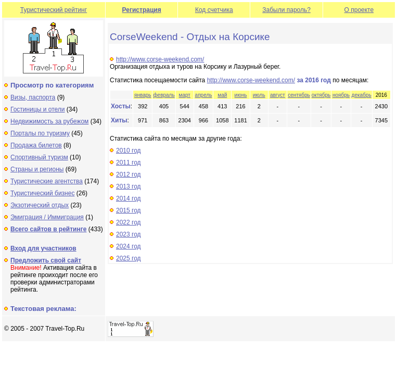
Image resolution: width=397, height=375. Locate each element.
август (277, 95)
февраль (163, 95)
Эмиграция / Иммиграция (47, 217)
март (184, 95)
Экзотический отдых (39, 205)
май (222, 95)
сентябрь (299, 95)
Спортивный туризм (39, 157)
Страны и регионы (37, 169)
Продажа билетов (36, 145)
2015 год (128, 210)
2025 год (128, 258)
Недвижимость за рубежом (49, 121)
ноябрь (341, 95)
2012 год (128, 174)
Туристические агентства (46, 181)
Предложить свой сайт (45, 260)
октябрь (321, 95)
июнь (241, 95)
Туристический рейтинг (53, 10)
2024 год (128, 246)
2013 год (128, 186)
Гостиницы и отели (37, 109)
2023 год (128, 234)
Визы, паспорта (32, 97)
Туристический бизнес (42, 193)
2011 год (128, 162)
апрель (203, 95)
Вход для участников (43, 248)
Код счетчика (214, 10)
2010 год (128, 150)
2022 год (128, 222)
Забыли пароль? (286, 10)
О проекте (359, 10)
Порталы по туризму (40, 133)
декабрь (362, 95)
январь (142, 95)
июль (259, 95)
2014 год (128, 198)
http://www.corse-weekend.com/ (160, 59)
